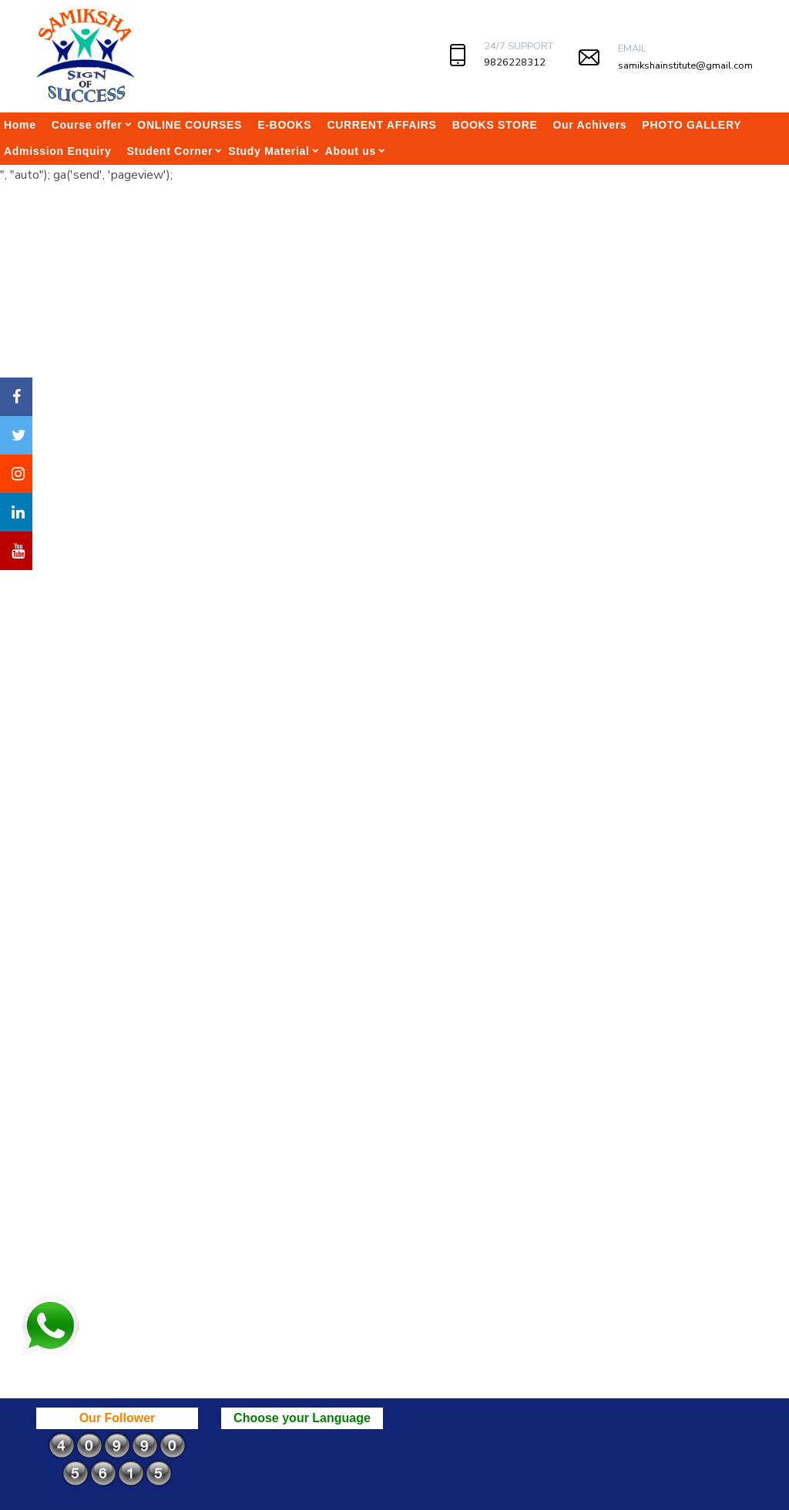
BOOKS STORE (495, 125)
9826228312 (515, 62)
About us (350, 151)
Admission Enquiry (57, 151)
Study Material (269, 151)
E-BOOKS (284, 125)
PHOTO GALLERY (691, 125)
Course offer (87, 125)
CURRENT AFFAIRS (381, 125)
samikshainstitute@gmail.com (685, 65)
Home (20, 125)
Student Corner (169, 151)
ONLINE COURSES (189, 125)
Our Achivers (590, 125)
